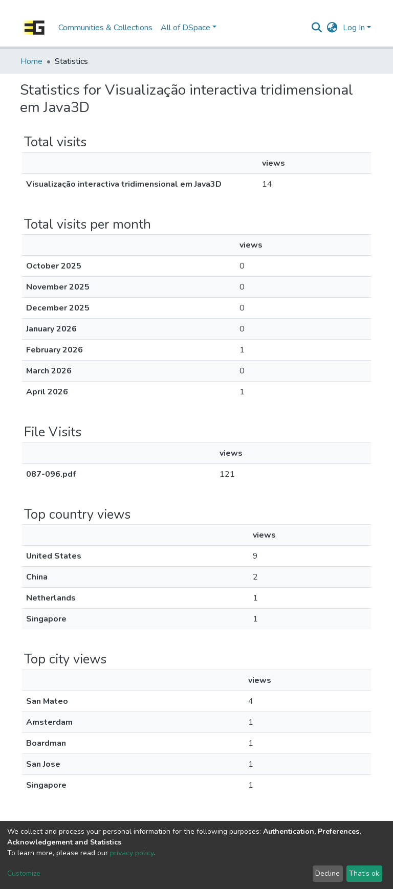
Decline (327, 873)
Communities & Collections (105, 27)
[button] (332, 27)
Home (31, 61)
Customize (23, 873)
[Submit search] (317, 27)
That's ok (364, 873)
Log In (354, 27)
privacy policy (132, 853)
